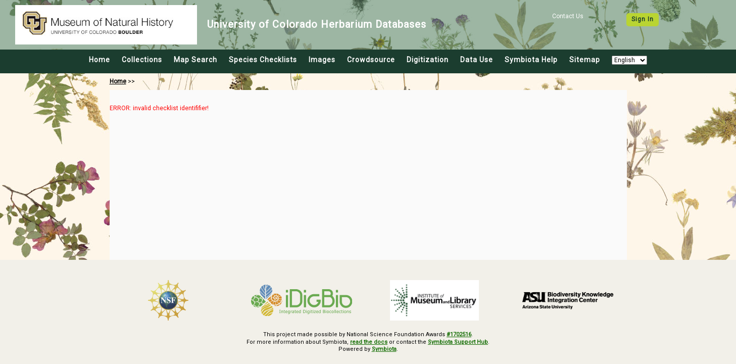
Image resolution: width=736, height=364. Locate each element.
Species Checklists (263, 60)
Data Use (476, 60)
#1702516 (459, 334)
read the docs (368, 342)
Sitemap (584, 60)
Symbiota (384, 349)
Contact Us (567, 16)
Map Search (195, 60)
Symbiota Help (531, 60)
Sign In (642, 19)
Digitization (428, 60)
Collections (142, 60)
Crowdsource (371, 60)
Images (322, 60)
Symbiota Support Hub (458, 342)
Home (99, 60)
